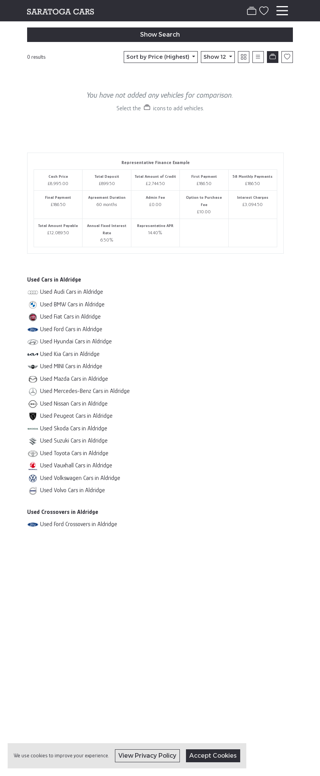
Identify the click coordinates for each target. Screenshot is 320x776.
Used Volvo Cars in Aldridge (72, 490)
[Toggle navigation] (282, 10)
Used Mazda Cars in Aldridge (74, 378)
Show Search (160, 34)
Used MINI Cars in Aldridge (71, 366)
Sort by (158, 56)
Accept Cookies (213, 755)
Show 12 (216, 56)
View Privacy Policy (147, 755)
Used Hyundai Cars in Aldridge (76, 341)
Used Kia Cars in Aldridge (70, 354)
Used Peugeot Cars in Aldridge (76, 415)
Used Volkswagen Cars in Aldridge (80, 478)
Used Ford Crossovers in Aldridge (78, 524)
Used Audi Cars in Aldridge (71, 291)
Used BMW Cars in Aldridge (72, 304)
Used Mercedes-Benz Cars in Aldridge (85, 391)
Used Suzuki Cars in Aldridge (74, 440)
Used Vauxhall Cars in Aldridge (76, 465)
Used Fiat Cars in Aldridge (70, 316)
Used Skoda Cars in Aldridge (73, 428)
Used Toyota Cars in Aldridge (74, 453)
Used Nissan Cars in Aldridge (74, 403)
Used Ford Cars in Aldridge (71, 329)
